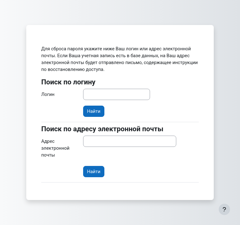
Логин (47, 94)
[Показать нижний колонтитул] (224, 209)
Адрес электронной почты (55, 148)
